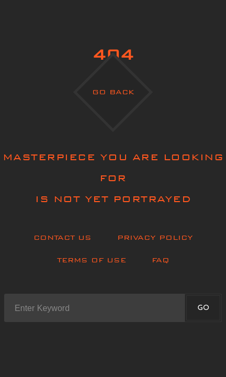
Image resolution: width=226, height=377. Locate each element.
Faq (161, 260)
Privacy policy (155, 237)
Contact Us (62, 237)
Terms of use (91, 260)
